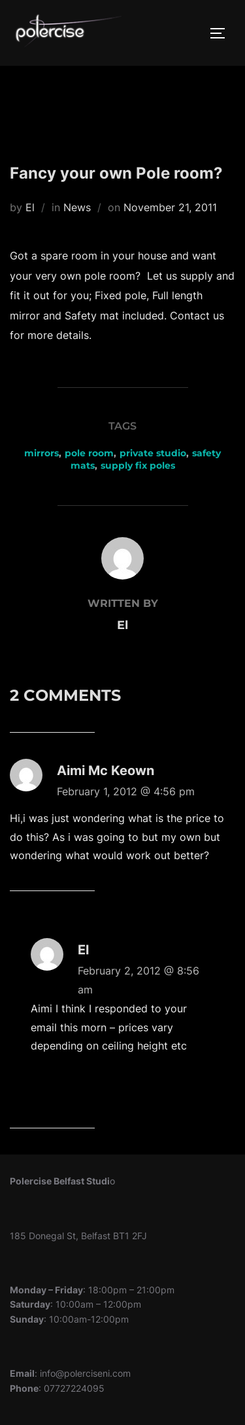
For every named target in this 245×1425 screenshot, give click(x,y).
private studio (153, 453)
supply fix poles (138, 465)
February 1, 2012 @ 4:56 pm (126, 791)
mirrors (41, 453)
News (77, 207)
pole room (89, 453)
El (30, 207)
